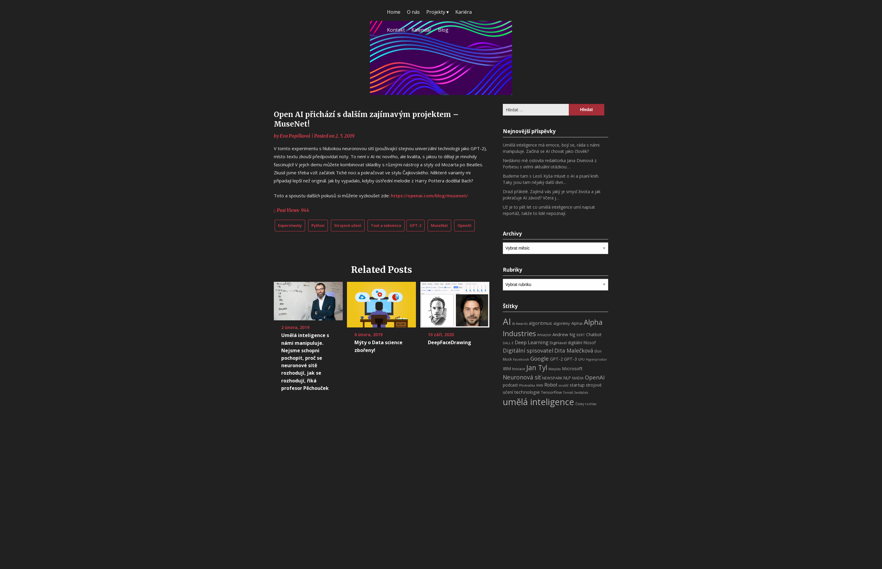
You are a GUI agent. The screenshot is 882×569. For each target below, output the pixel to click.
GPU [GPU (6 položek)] (581, 359)
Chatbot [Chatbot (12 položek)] (594, 334)
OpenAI (464, 225)
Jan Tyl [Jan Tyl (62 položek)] (536, 367)
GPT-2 (415, 225)
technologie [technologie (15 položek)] (527, 392)
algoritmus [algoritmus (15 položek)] (540, 323)
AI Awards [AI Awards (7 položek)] (520, 323)
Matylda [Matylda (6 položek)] (554, 369)
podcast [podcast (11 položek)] (510, 385)
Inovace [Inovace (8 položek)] (518, 368)
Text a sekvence (386, 225)
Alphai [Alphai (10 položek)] (577, 323)
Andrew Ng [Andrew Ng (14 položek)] (563, 334)
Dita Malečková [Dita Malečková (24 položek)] (573, 350)
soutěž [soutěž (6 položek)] (563, 385)
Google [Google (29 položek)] (539, 358)
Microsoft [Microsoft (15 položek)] (572, 368)
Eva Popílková (295, 136)
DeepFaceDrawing (449, 342)
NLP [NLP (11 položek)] (567, 378)
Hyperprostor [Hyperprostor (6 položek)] (596, 359)
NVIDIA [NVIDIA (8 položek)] (578, 378)
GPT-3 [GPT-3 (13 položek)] (570, 359)
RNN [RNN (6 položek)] (539, 385)
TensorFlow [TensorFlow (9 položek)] (551, 392)
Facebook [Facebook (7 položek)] (521, 359)
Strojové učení (347, 225)
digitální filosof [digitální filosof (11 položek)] (582, 342)
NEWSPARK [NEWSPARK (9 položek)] (552, 378)
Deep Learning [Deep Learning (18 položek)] (531, 342)
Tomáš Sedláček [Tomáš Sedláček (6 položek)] (575, 392)
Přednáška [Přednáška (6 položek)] (527, 385)
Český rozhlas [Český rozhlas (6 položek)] (585, 404)
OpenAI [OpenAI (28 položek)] (595, 377)
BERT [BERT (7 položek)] (581, 335)
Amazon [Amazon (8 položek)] (544, 334)
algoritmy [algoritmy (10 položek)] (561, 323)
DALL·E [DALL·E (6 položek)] (508, 343)
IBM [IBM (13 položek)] (507, 368)
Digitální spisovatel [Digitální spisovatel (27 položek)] (528, 350)
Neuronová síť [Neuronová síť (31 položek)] (522, 377)
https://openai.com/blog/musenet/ (429, 196)
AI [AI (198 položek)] (507, 321)
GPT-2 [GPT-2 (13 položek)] (556, 359)
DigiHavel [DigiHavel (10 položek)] (558, 342)
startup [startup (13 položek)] (577, 385)
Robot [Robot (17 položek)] (550, 385)
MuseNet (439, 225)
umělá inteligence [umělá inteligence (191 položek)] (538, 402)
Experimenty (290, 225)
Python (318, 225)
